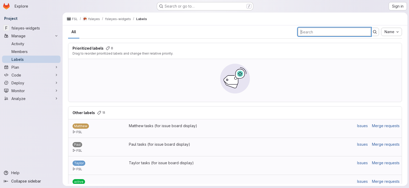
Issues (362, 126)
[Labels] (31, 59)
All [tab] (73, 32)
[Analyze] (31, 98)
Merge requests (385, 126)
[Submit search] (374, 32)
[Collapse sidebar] (31, 181)
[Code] (31, 75)
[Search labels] (334, 32)
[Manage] (31, 35)
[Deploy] (31, 82)
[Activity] (31, 43)
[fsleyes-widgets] (31, 28)
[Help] (31, 173)
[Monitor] (31, 90)
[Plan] (31, 67)
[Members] (31, 51)
